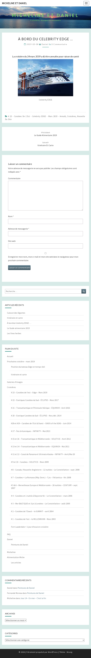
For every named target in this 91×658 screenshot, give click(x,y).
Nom (11, 216)
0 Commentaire (59, 44)
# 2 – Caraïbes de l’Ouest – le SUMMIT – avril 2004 (32, 511)
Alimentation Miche (16, 557)
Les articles (16, 562)
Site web (12, 241)
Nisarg (69, 652)
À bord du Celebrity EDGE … (19, 323)
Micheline (11, 552)
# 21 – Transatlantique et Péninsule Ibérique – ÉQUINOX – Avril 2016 (40, 408)
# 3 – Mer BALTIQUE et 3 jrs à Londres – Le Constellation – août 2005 (40, 503)
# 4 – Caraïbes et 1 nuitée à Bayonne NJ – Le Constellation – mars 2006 (41, 496)
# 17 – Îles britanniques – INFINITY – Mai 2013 (30, 431)
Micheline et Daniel (14, 3)
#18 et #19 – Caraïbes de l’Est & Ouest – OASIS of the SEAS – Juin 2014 (41, 423)
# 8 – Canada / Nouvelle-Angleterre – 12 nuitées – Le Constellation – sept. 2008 (45, 469)
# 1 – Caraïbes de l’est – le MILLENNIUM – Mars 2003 (33, 519)
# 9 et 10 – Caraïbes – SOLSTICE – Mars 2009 (30, 462)
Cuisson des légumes (16, 313)
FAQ (9, 534)
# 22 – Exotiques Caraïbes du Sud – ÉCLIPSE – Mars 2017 (35, 400)
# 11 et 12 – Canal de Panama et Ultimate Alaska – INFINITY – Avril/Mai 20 (43, 454)
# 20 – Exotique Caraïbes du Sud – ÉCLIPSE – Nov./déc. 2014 (36, 415)
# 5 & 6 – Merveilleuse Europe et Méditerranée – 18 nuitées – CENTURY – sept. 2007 (44, 486)
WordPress (53, 652)
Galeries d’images (15, 382)
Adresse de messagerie (18, 228)
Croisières (71, 116)
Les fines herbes (14, 333)
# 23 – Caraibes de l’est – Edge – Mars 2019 (29, 392)
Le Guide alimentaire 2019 (18, 328)
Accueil (10, 356)
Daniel (45, 44)
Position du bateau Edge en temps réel (28, 366)
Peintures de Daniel (19, 544)
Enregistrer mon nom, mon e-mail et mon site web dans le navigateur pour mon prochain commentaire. (43, 258)
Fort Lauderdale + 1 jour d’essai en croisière (29, 526)
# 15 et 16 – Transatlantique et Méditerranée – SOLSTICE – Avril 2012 (41, 439)
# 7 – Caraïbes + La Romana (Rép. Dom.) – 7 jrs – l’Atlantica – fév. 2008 (41, 477)
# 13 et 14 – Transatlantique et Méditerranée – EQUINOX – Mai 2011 (40, 446)
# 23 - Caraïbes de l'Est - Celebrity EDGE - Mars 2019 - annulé (37, 116)
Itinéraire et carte (15, 318)
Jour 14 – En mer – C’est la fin (33, 598)
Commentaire (14, 178)
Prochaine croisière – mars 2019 (21, 361)
